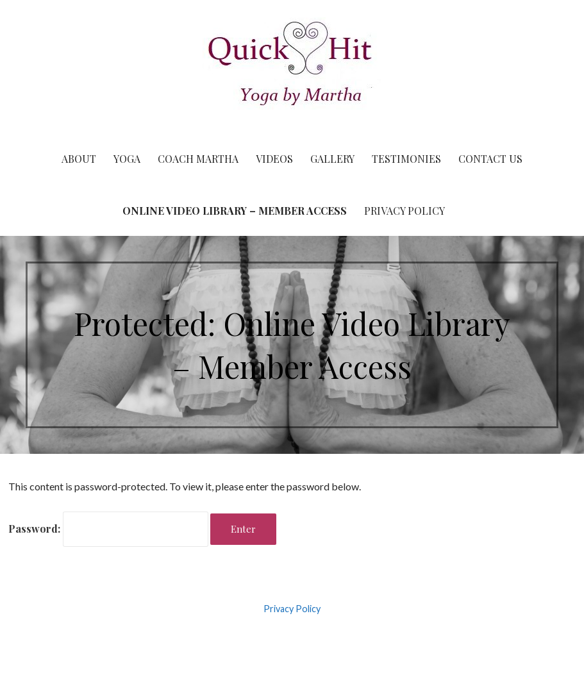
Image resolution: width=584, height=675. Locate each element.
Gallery (332, 158)
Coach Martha (198, 158)
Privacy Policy (404, 210)
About (79, 158)
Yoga (126, 158)
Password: (108, 528)
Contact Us (490, 158)
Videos (274, 158)
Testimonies (406, 158)
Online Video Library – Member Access (234, 210)
